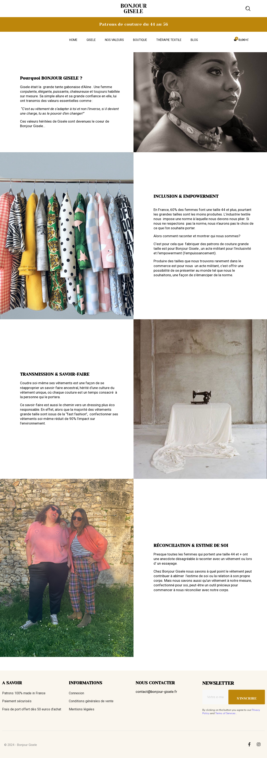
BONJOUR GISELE (133, 8)
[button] (248, 8)
